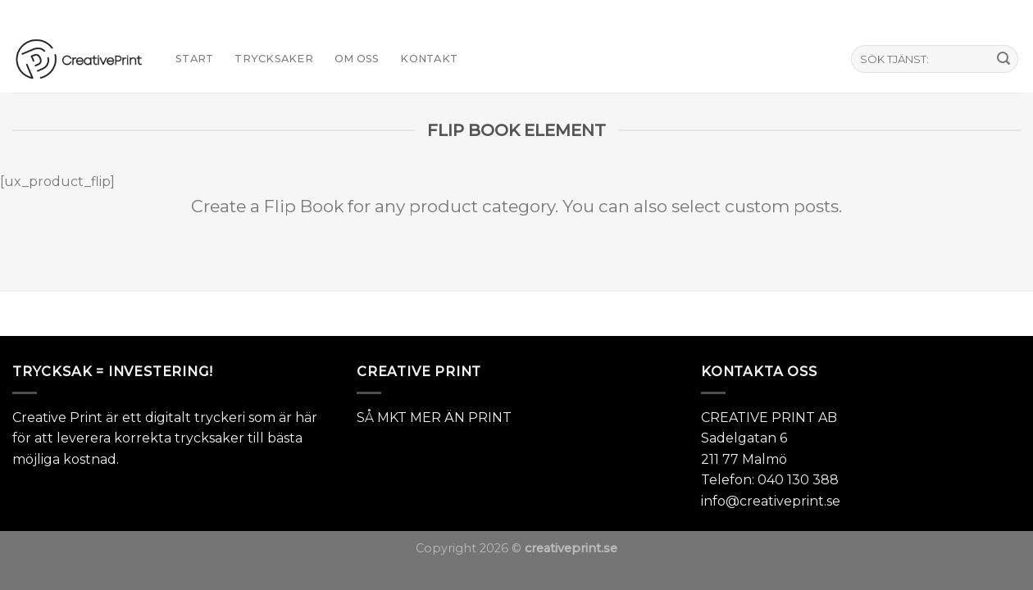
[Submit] (1003, 59)
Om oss (357, 58)
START (194, 58)
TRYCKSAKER (273, 58)
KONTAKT (428, 58)
